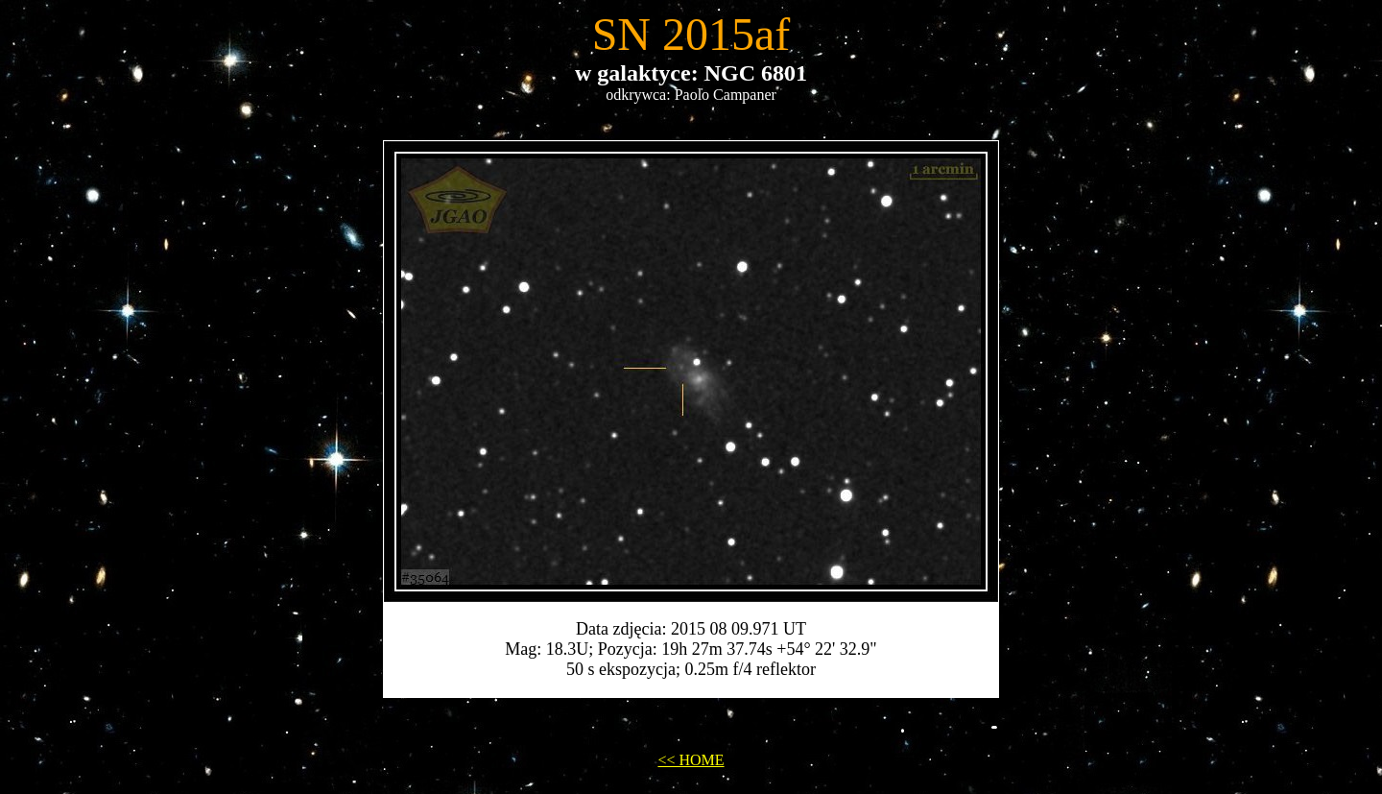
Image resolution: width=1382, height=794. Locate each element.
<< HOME (690, 760)
